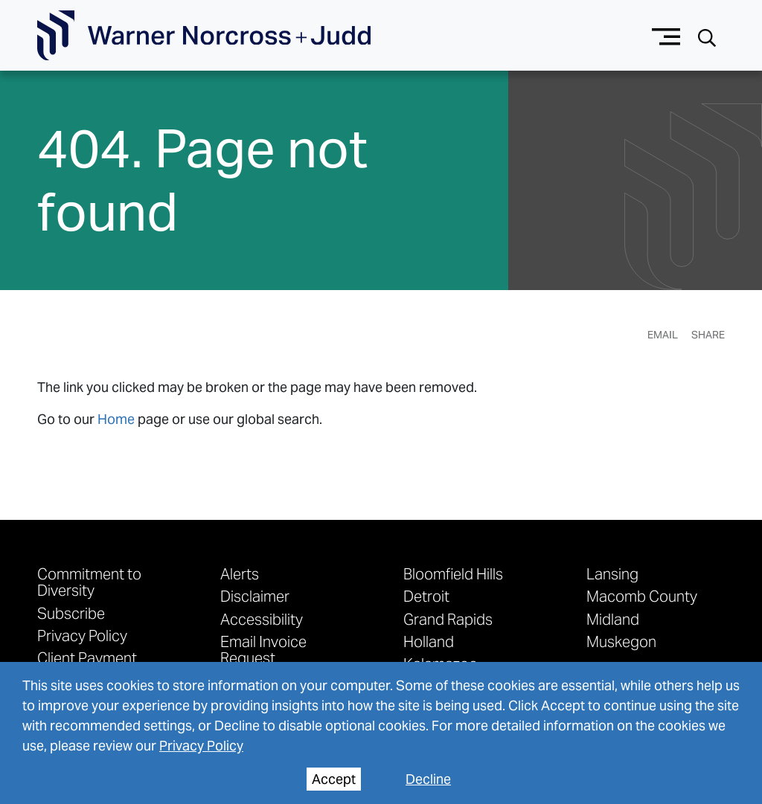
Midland (612, 619)
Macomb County (641, 596)
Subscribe (71, 613)
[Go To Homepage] (204, 35)
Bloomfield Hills (453, 573)
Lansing (612, 573)
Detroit (426, 596)
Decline (428, 779)
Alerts (239, 573)
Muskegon (621, 641)
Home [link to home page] (116, 419)
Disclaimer (254, 596)
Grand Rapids (448, 619)
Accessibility (261, 619)
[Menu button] (666, 35)
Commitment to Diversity (89, 582)
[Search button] (707, 36)
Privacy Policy (82, 635)
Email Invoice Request (263, 649)
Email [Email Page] (662, 334)
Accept (334, 779)
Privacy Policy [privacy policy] (201, 745)
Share (708, 334)
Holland (428, 641)
